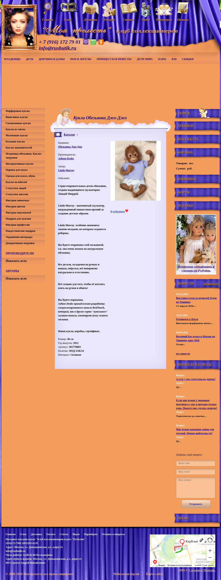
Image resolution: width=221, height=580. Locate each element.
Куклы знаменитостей (19, 147)
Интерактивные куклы (19, 163)
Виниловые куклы (17, 117)
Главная (11, 534)
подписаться (211, 283)
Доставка (36, 534)
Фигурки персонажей (18, 212)
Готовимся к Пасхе (187, 319)
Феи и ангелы (80, 59)
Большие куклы (15, 141)
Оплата (50, 534)
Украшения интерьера (19, 237)
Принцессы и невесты (114, 59)
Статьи (64, 534)
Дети (29, 59)
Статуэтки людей (16, 188)
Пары (162, 59)
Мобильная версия (126, 574)
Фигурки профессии (18, 224)
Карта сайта (154, 574)
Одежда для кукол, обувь (20, 175)
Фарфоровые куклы (18, 111)
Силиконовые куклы (18, 123)
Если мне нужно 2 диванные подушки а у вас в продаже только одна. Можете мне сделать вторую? (196, 404)
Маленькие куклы (17, 135)
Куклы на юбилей (16, 182)
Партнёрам (90, 534)
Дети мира (145, 59)
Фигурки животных (17, 200)
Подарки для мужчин (18, 218)
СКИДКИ (188, 59)
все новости (183, 353)
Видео (76, 534)
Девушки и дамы (52, 59)
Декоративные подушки (20, 243)
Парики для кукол (17, 169)
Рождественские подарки (20, 230)
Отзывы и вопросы (113, 534)
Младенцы (12, 59)
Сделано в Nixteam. (202, 570)
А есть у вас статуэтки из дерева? (196, 379)
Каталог (69, 134)
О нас (23, 534)
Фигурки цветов (15, 206)
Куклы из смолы (15, 129)
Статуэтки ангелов (17, 194)
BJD (174, 59)
